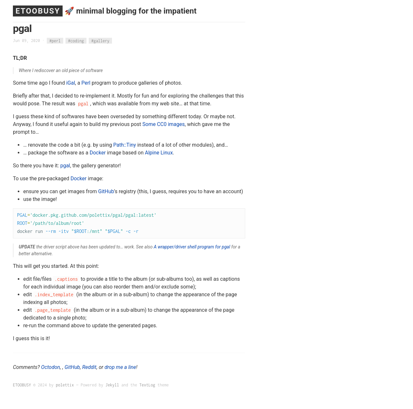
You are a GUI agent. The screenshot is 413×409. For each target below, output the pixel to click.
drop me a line (120, 367)
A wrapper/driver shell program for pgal (192, 246)
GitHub (106, 191)
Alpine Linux (159, 153)
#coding (76, 40)
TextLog (147, 385)
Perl (85, 83)
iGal (70, 83)
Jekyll (112, 385)
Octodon (50, 367)
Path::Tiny (124, 145)
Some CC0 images (163, 124)
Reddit (89, 367)
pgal (65, 166)
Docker (98, 153)
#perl (55, 40)
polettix (65, 385)
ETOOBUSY (37, 11)
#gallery (100, 40)
